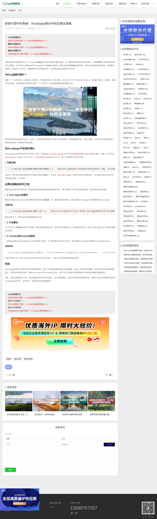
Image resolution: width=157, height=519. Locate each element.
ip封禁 (127, 118)
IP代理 (9, 28)
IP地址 (18, 227)
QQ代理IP (143, 128)
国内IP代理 (12, 51)
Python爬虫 (129, 59)
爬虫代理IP (129, 172)
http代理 (141, 211)
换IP (126, 157)
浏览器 (46, 200)
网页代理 (127, 197)
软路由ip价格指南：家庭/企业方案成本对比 (140, 291)
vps (146, 148)
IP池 (137, 99)
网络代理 (141, 182)
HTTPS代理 (144, 74)
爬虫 (39, 62)
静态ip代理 (128, 211)
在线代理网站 (129, 162)
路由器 (141, 133)
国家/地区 (123, 4)
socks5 (148, 99)
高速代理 (144, 192)
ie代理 (144, 201)
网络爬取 (128, 84)
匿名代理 (128, 113)
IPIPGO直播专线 (131, 236)
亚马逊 (127, 99)
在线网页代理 (145, 162)
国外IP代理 (12, 44)
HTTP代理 (143, 59)
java (133, 143)
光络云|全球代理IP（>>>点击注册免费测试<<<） (28, 41)
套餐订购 (95, 4)
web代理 (127, 206)
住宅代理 (142, 94)
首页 (57, 4)
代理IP (99, 62)
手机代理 (141, 123)
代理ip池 (141, 231)
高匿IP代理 (129, 152)
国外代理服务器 (130, 201)
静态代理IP (129, 74)
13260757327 (83, 508)
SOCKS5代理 (130, 79)
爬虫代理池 (128, 231)
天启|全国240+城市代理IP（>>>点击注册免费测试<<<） (31, 54)
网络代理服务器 (130, 187)
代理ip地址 (142, 226)
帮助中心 (134, 4)
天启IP (51, 507)
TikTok (140, 64)
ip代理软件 (128, 226)
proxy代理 (140, 206)
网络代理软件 (130, 192)
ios (125, 143)
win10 (135, 167)
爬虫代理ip (28, 359)
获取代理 (109, 4)
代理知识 (66, 4)
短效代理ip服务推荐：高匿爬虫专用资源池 (140, 278)
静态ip (143, 143)
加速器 (136, 148)
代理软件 (143, 89)
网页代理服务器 (143, 197)
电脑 (126, 167)
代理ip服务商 (140, 118)
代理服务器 (129, 94)
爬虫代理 (17, 359)
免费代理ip (142, 84)
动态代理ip (128, 221)
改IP (126, 148)
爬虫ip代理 (142, 216)
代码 (13, 162)
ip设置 (127, 104)
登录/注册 (145, 4)
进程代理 (127, 182)
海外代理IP (144, 152)
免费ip (140, 113)
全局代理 (146, 167)
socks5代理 (143, 69)
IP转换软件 (128, 69)
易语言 (148, 177)
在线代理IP (138, 157)
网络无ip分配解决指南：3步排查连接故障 (139, 274)
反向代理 (128, 123)
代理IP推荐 (81, 4)
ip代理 (14, 294)
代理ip (73, 65)
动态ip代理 (129, 89)
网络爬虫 (139, 104)
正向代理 (136, 177)
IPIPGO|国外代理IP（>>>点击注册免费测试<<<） (28, 47)
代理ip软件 (128, 216)
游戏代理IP (144, 172)
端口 (126, 177)
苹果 (146, 138)
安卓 (137, 138)
